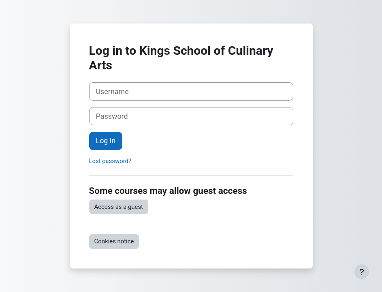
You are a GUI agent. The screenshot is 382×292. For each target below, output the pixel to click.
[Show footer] (361, 271)
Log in (106, 140)
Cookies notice (114, 241)
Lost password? (110, 161)
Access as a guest (118, 206)
